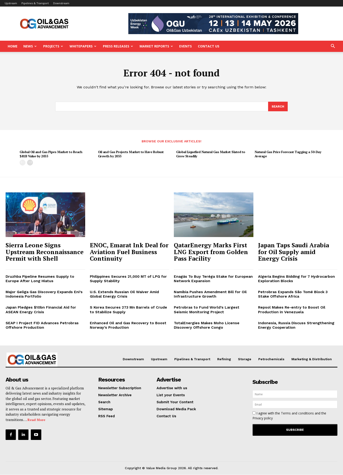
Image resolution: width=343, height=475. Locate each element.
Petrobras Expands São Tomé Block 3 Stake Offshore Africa (293, 294)
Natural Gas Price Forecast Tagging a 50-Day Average (288, 154)
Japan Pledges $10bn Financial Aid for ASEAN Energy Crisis (41, 310)
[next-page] (30, 163)
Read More (36, 420)
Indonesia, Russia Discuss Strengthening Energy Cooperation (296, 325)
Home (13, 46)
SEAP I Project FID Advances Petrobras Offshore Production (42, 325)
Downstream (61, 3)
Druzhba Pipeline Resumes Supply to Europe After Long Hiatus (40, 278)
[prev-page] (22, 163)
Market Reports (156, 46)
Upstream (11, 3)
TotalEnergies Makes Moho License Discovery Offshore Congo (206, 325)
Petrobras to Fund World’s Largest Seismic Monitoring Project (206, 310)
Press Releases (118, 46)
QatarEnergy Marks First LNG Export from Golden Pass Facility (211, 252)
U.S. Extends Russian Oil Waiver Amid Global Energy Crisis (124, 294)
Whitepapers (83, 46)
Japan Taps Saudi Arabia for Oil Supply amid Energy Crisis (293, 252)
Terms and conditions (297, 413)
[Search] (278, 107)
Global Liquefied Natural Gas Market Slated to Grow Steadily (210, 154)
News (30, 46)
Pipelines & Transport (35, 3)
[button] (332, 46)
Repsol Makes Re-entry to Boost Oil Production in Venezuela (291, 310)
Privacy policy (262, 418)
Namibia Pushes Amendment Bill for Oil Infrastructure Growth (210, 294)
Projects (53, 46)
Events (185, 46)
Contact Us (208, 46)
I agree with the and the (289, 416)
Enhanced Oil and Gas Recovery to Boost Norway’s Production (128, 325)
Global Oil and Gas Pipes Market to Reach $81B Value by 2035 (51, 154)
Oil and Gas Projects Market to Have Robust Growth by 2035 (131, 154)
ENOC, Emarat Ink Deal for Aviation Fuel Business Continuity (129, 252)
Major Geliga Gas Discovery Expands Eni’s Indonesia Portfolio (44, 294)
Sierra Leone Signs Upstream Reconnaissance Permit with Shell (45, 252)
